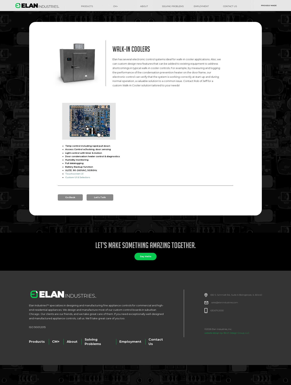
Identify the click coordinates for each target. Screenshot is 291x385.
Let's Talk (100, 197)
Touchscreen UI (74, 173)
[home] (37, 5)
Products (87, 6)
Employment (130, 341)
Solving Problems (93, 342)
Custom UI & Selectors (77, 177)
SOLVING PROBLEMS (173, 6)
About (72, 341)
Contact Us (156, 342)
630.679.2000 (217, 310)
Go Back (70, 197)
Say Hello (145, 256)
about (144, 6)
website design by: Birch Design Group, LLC (226, 333)
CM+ (115, 6)
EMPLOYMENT (201, 6)
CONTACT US (230, 6)
